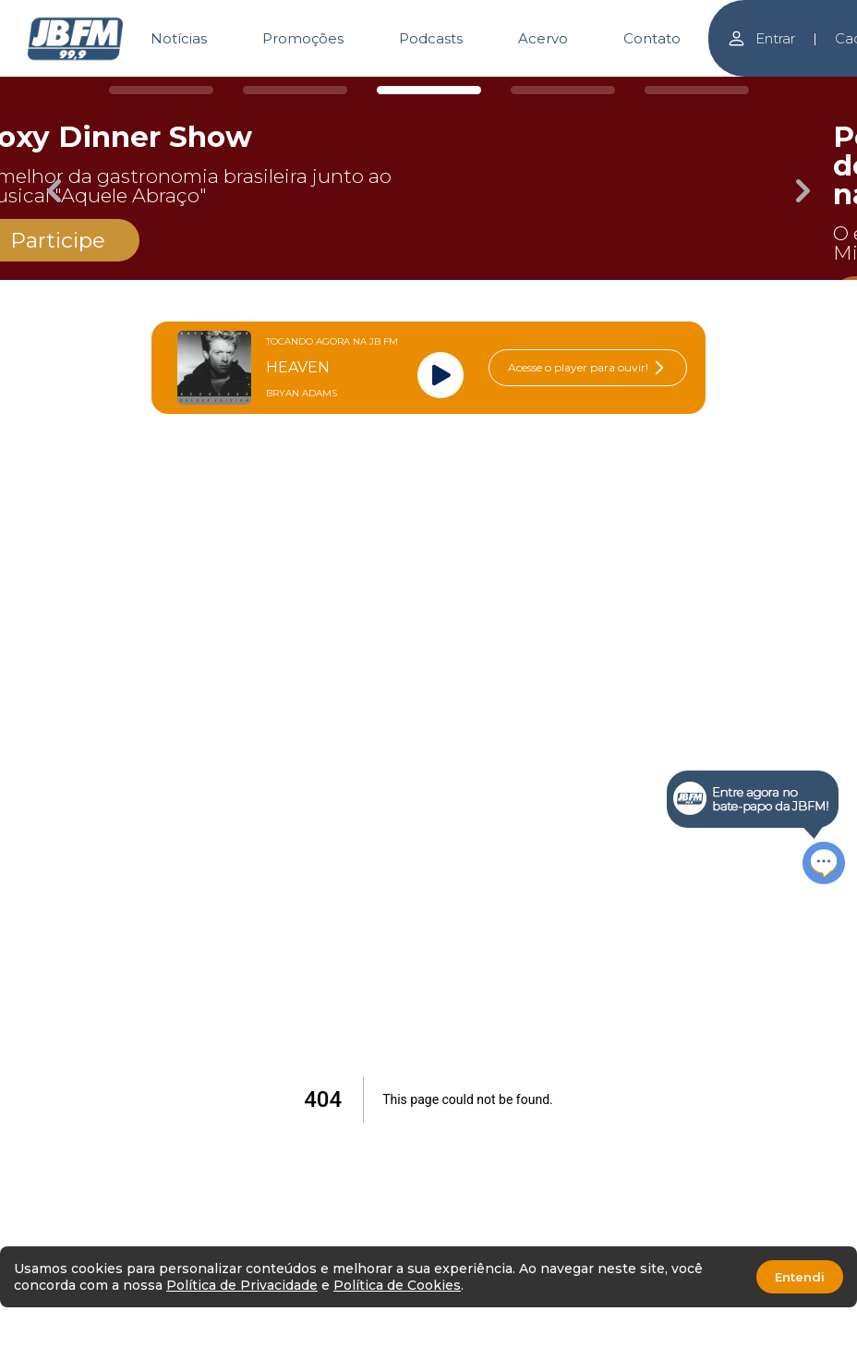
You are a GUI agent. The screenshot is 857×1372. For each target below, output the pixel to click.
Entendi (800, 1276)
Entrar (761, 38)
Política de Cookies (397, 1285)
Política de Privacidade (242, 1285)
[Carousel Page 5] (697, 90)
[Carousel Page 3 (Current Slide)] (429, 90)
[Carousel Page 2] (295, 90)
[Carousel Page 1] (161, 90)
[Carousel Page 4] (563, 90)
